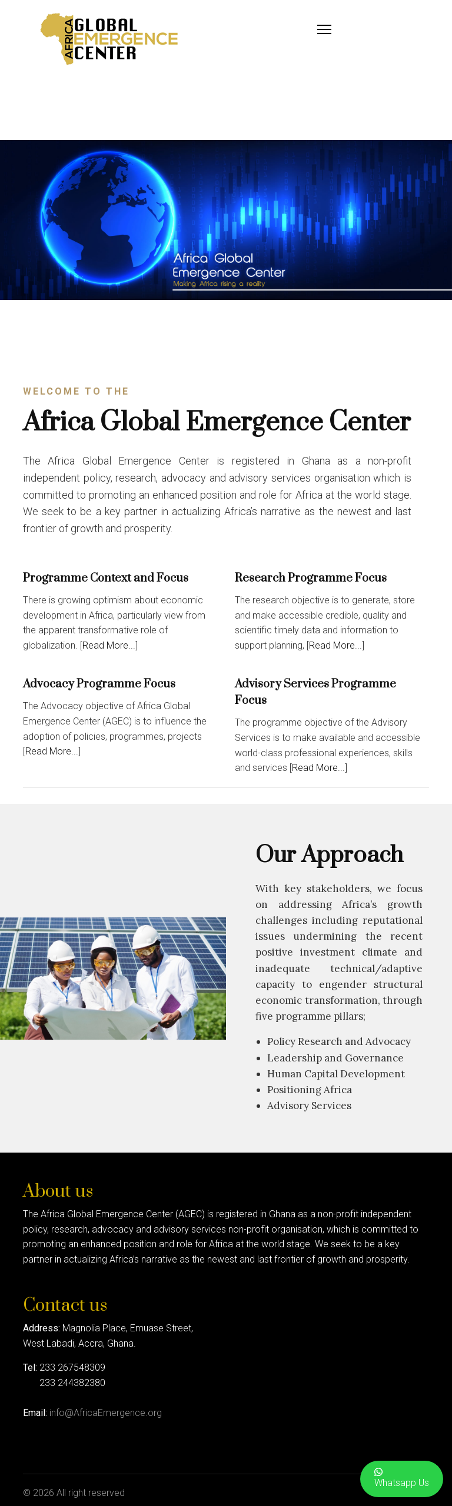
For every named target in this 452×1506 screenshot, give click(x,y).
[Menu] (324, 29)
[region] (226, 220)
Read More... (108, 645)
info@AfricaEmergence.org (105, 1412)
